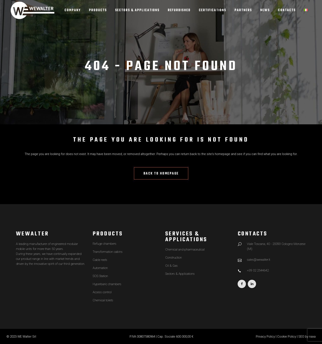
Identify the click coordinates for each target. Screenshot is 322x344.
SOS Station (100, 276)
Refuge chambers (104, 244)
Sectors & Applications (180, 274)
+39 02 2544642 (258, 270)
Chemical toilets (103, 300)
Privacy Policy (265, 336)
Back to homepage (161, 173)
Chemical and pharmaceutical (185, 249)
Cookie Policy (286, 336)
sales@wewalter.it (258, 260)
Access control (102, 292)
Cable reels (100, 260)
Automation (100, 268)
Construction (173, 257)
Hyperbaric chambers (107, 284)
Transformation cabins (108, 252)
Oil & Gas (171, 266)
